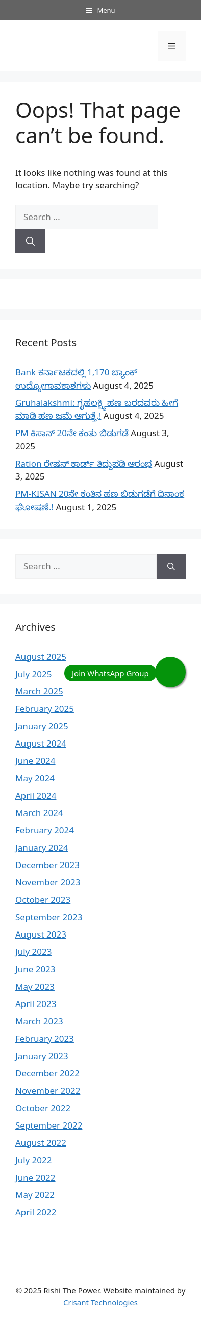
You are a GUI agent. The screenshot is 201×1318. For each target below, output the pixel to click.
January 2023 (41, 1056)
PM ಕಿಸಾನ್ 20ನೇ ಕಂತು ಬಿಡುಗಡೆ (72, 433)
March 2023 (39, 1021)
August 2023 (40, 934)
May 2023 (35, 986)
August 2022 (40, 1142)
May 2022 (35, 1195)
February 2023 (44, 1038)
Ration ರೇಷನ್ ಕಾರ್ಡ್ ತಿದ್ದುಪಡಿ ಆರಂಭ (83, 463)
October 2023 (42, 899)
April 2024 (35, 795)
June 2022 (35, 1177)
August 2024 (40, 743)
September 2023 (48, 917)
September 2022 (48, 1125)
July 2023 (33, 951)
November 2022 (47, 1090)
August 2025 (40, 656)
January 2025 (41, 726)
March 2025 (39, 691)
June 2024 (35, 760)
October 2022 (42, 1108)
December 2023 (47, 865)
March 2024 (39, 813)
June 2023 (35, 969)
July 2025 (33, 674)
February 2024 (44, 830)
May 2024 (35, 778)
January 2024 (41, 847)
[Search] (30, 241)
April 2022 (35, 1212)
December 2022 (47, 1073)
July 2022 (33, 1160)
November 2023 (47, 882)
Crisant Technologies (100, 1302)
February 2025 (44, 708)
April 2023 (35, 1004)
